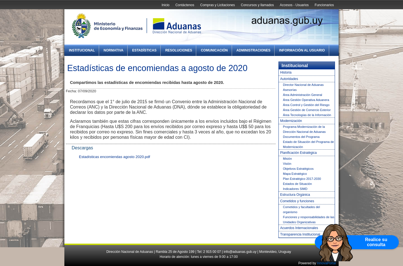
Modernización (291, 121)
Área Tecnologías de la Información (307, 115)
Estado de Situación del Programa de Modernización (308, 144)
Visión (287, 163)
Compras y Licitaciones (217, 5)
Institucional (82, 50)
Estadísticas (144, 50)
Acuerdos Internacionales (299, 228)
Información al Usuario (302, 50)
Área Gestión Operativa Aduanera (306, 100)
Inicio (165, 5)
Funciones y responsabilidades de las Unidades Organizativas (308, 219)
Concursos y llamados (257, 5)
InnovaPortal (326, 263)
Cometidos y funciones (297, 201)
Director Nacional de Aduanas (303, 84)
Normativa (113, 50)
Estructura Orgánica (295, 195)
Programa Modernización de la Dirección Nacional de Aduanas (304, 129)
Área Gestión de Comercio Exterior (307, 110)
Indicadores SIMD (295, 188)
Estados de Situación (297, 183)
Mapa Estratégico (295, 173)
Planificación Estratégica (298, 153)
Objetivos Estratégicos (298, 168)
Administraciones (253, 50)
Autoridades (289, 79)
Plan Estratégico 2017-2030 (302, 178)
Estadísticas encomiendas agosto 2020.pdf (114, 157)
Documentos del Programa (301, 136)
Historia (286, 72)
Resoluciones (178, 50)
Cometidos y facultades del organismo (301, 209)
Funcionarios (324, 5)
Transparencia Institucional (300, 234)
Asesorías (290, 89)
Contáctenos (184, 5)
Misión (287, 158)
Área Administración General (302, 94)
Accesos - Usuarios (294, 5)
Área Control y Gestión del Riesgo (306, 105)
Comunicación (214, 50)
